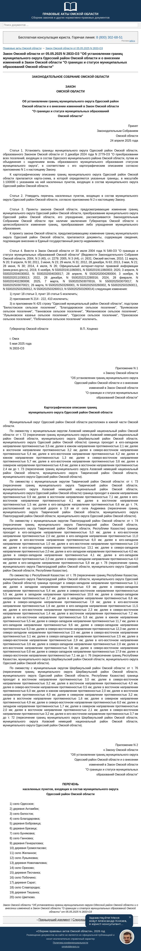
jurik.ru (132, 41)
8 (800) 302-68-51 (109, 37)
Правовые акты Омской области (22, 48)
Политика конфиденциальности (70, 942)
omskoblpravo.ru (70, 946)
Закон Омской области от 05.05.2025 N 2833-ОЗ (74, 48)
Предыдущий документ (54, 919)
